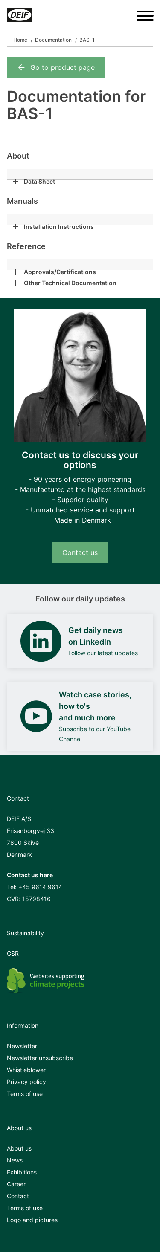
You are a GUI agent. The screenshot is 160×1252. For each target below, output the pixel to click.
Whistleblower (26, 1069)
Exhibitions (22, 1172)
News (15, 1160)
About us (19, 1148)
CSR (13, 953)
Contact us (80, 552)
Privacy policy (26, 1081)
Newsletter (22, 1046)
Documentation (53, 40)
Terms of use (25, 1093)
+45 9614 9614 (40, 887)
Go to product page (56, 67)
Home (20, 40)
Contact (18, 1196)
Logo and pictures (32, 1219)
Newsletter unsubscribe (40, 1057)
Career (16, 1184)
